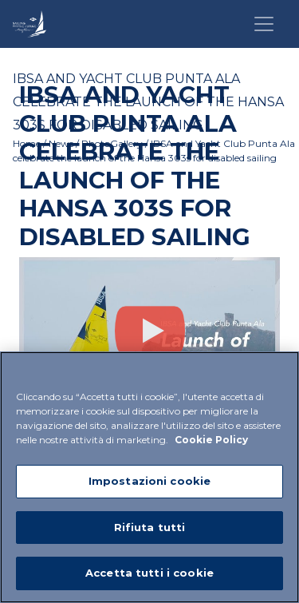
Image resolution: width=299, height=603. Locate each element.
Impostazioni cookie (149, 480)
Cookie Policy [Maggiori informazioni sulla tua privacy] (211, 440)
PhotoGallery (112, 143)
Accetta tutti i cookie (149, 572)
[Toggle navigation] (264, 24)
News (61, 143)
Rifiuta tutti (150, 527)
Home (27, 143)
